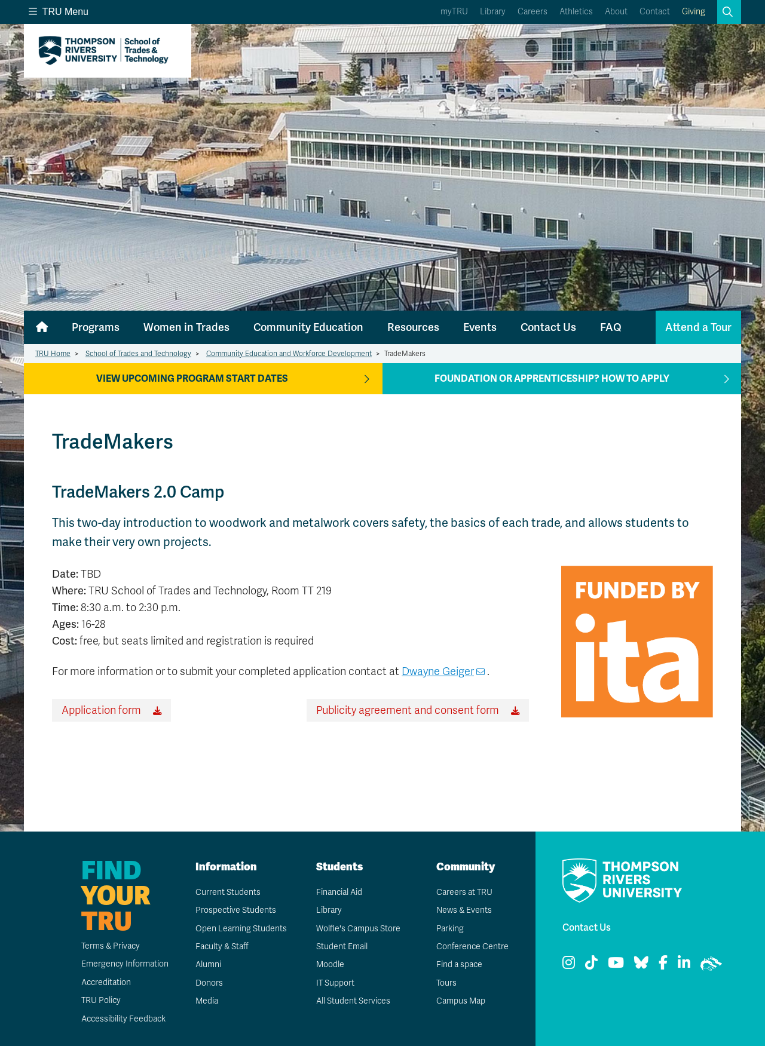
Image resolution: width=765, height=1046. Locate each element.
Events (480, 327)
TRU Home (53, 353)
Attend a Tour (698, 327)
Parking (449, 929)
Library (493, 12)
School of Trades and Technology (138, 353)
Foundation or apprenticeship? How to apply (551, 379)
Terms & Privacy (110, 946)
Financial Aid (339, 892)
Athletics (576, 12)
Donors (208, 983)
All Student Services (353, 1001)
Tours (446, 983)
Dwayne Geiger (438, 671)
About (616, 12)
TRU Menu (58, 12)
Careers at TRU (464, 892)
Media (206, 1001)
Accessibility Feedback (123, 1019)
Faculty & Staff (222, 946)
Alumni (208, 964)
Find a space (459, 964)
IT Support (335, 983)
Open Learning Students (240, 929)
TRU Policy (100, 1000)
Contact (654, 12)
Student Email (341, 946)
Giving (693, 12)
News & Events (464, 910)
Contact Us (548, 327)
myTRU (454, 12)
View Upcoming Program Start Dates (192, 379)
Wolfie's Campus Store (358, 929)
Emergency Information (124, 964)
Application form (101, 710)
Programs (96, 327)
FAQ (611, 327)
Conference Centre (472, 946)
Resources (413, 327)
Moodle (330, 964)
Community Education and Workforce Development (289, 353)
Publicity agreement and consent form (407, 710)
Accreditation (105, 982)
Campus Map (460, 1001)
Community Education (308, 327)
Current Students (227, 892)
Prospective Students (235, 910)
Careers (532, 12)
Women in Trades (186, 327)
